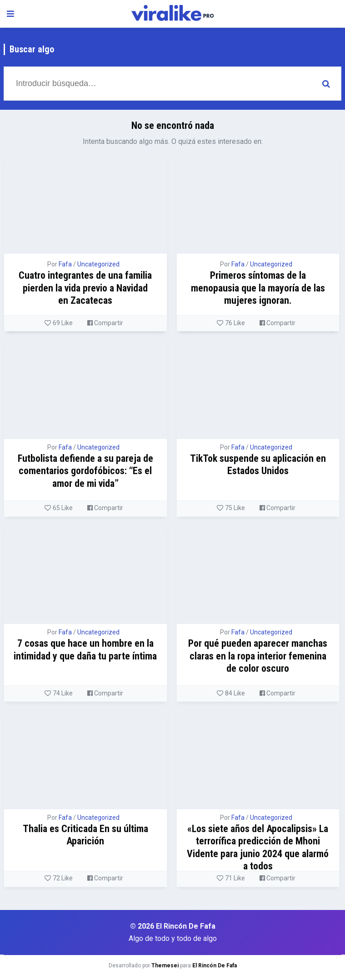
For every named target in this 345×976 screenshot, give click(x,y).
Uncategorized (98, 264)
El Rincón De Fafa (214, 965)
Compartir (105, 323)
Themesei (165, 965)
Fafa (65, 264)
